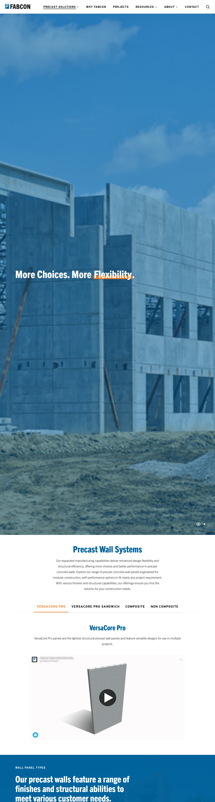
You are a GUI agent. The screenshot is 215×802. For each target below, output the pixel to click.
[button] (51, 606)
